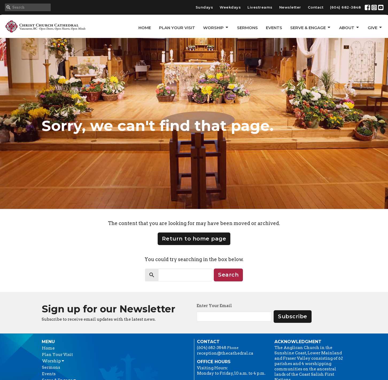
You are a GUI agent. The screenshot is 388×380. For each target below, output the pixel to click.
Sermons (247, 27)
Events (274, 27)
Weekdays (230, 7)
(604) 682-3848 (345, 7)
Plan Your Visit (177, 27)
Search (228, 275)
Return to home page (194, 238)
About (349, 27)
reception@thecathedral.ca (225, 353)
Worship (216, 27)
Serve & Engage (310, 27)
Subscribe (292, 316)
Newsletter (290, 7)
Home (144, 27)
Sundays (204, 7)
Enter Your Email (214, 305)
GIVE (375, 27)
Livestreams (260, 7)
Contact (316, 7)
